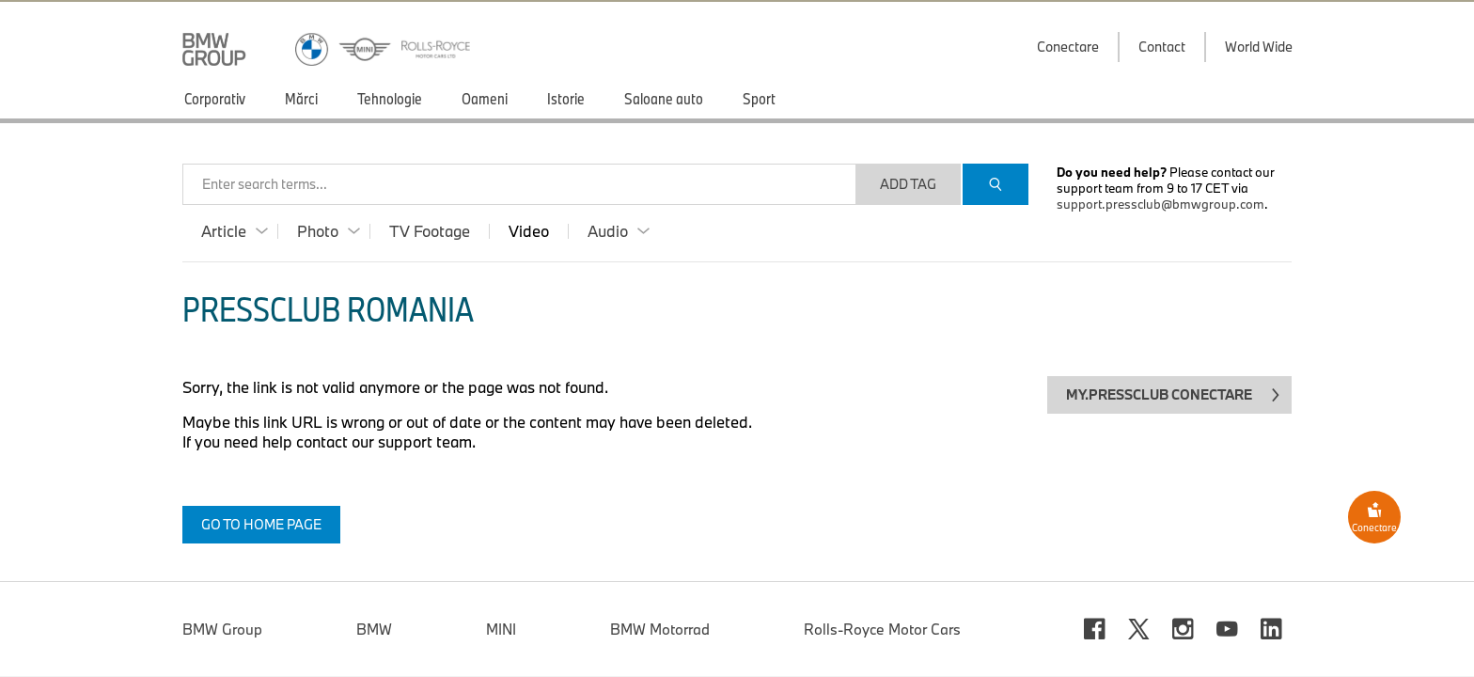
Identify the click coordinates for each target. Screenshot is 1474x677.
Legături (348, 658)
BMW (374, 592)
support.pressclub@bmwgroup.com (1160, 204)
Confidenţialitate (894, 658)
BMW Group (222, 592)
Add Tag (908, 184)
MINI (501, 592)
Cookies (1070, 658)
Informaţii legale (690, 658)
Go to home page (261, 524)
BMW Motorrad (660, 592)
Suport (204, 658)
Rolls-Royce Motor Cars (882, 592)
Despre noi (506, 658)
